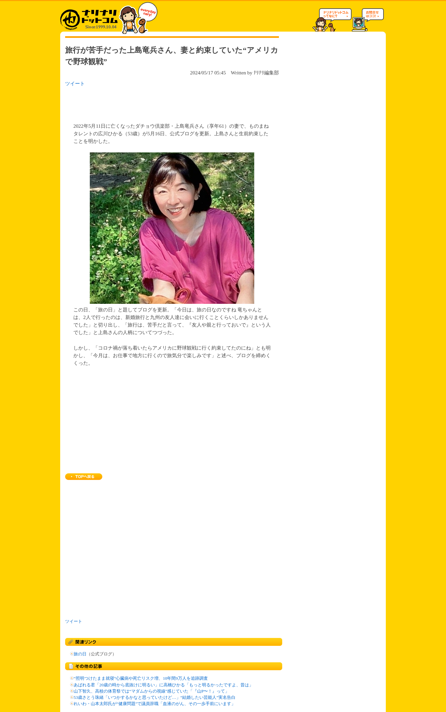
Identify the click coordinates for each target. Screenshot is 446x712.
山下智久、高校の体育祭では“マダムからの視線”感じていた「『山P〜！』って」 (151, 691)
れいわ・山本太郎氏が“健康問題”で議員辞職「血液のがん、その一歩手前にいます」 (154, 703)
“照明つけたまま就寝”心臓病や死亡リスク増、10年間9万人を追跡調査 (141, 678)
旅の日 (80, 654)
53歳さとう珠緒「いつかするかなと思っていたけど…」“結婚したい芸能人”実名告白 (154, 697)
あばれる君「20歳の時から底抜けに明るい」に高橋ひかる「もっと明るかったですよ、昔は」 (163, 685)
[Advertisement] (150, 103)
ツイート (75, 83)
